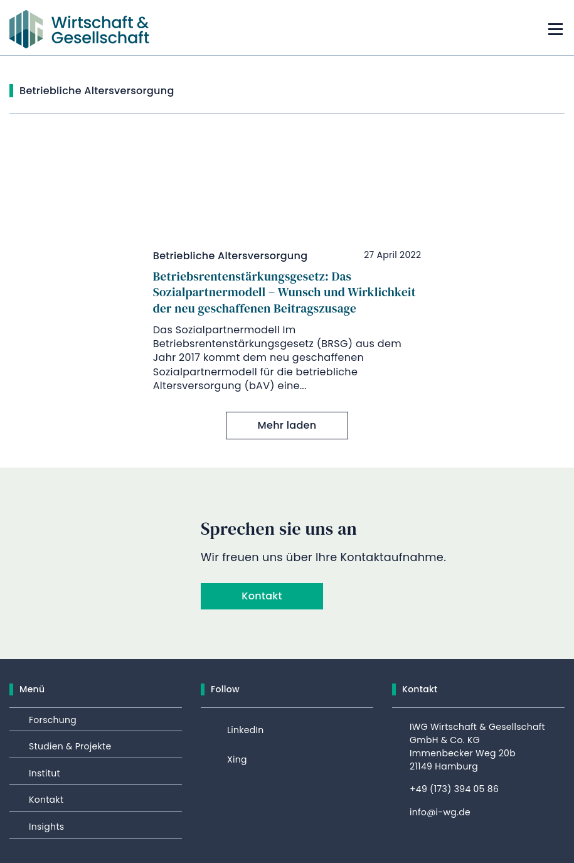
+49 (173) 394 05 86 (454, 789)
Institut (44, 773)
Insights (46, 826)
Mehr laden (287, 425)
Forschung (53, 720)
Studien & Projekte (70, 746)
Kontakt (262, 596)
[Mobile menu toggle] (555, 29)
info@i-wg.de (440, 812)
